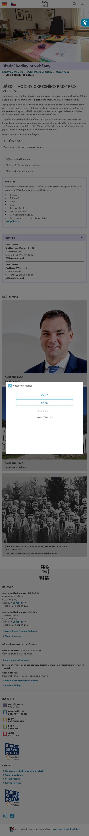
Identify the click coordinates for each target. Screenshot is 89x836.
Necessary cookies (20, 385)
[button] (85, 22)
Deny (44, 394)
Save (44, 402)
